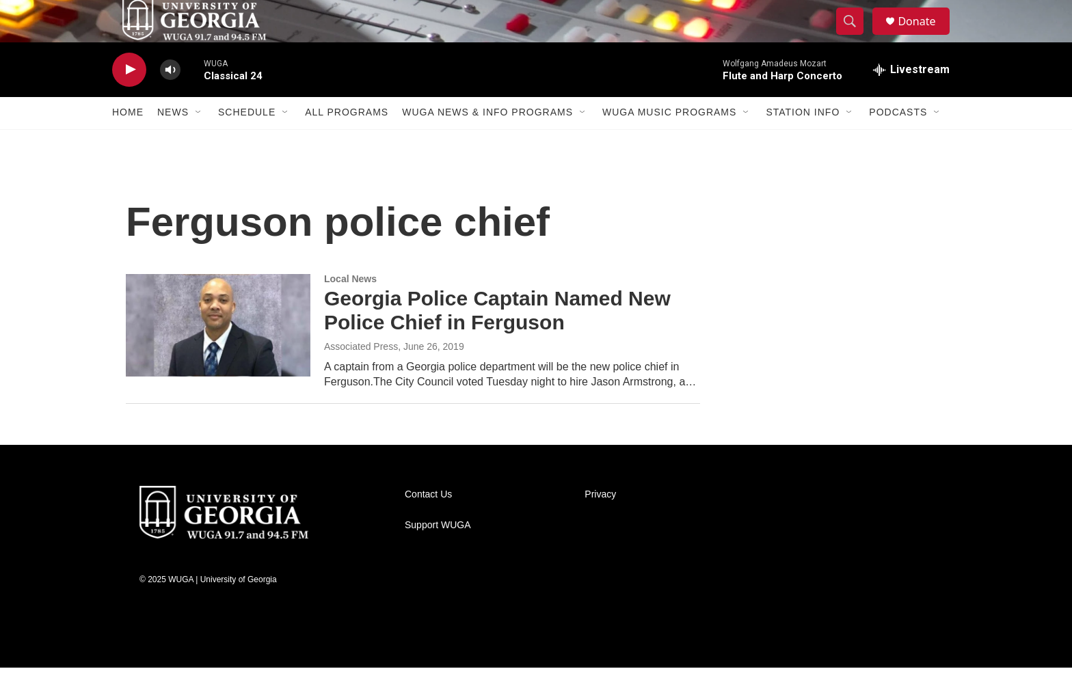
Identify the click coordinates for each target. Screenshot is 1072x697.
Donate (925, 36)
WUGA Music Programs (669, 142)
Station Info (803, 142)
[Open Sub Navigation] (198, 142)
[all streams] (911, 99)
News (173, 142)
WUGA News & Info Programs (487, 142)
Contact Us (428, 524)
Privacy (600, 524)
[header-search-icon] (856, 36)
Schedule (247, 142)
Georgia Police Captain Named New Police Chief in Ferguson (497, 340)
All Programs (346, 142)
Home (128, 142)
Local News (350, 308)
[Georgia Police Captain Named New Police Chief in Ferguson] (218, 354)
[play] (129, 99)
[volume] (170, 99)
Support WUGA (437, 554)
